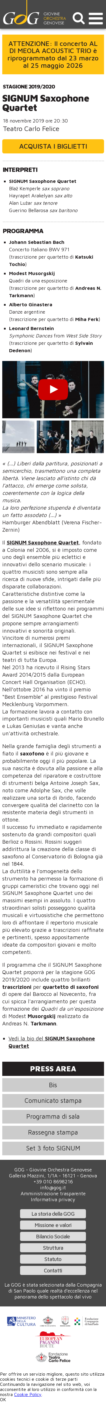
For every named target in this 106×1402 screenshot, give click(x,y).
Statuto (52, 1259)
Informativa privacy (53, 1199)
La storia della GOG (53, 1213)
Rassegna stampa (53, 1132)
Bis (53, 1085)
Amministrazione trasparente (53, 1193)
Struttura (53, 1247)
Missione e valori (53, 1225)
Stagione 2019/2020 (29, 86)
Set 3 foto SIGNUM (53, 1148)
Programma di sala (53, 1116)
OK (3, 1399)
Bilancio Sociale (53, 1236)
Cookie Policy (28, 1394)
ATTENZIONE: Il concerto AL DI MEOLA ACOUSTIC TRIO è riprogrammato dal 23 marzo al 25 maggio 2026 (53, 54)
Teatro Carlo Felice (31, 128)
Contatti (53, 1270)
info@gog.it (53, 1187)
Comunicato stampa (53, 1100)
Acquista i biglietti (53, 146)
